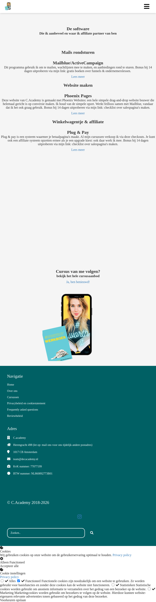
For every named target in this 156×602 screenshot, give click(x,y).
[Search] (92, 533)
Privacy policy (122, 555)
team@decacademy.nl (25, 459)
